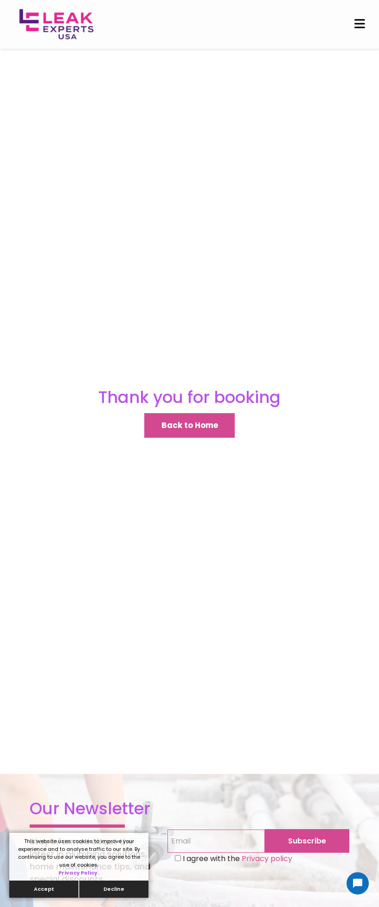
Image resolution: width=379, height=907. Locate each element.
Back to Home (189, 425)
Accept (44, 889)
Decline (113, 889)
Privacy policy (266, 858)
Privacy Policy (78, 872)
